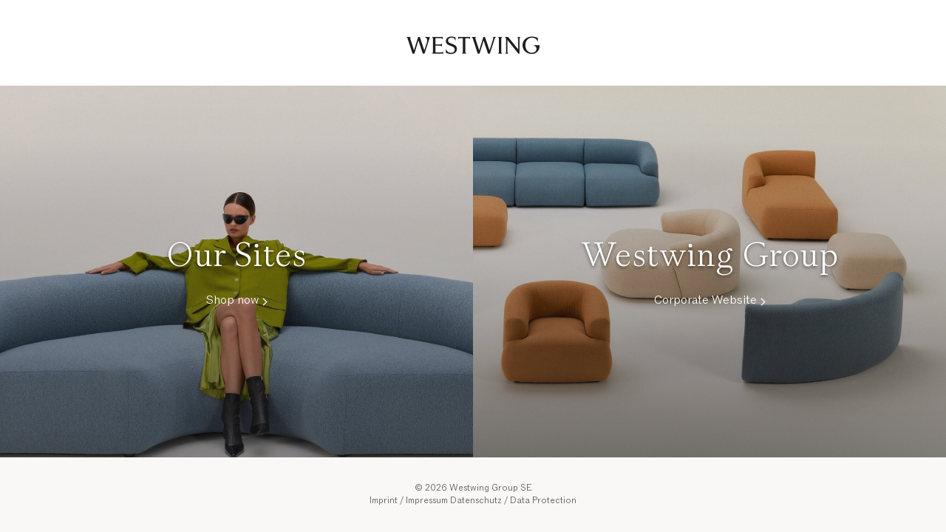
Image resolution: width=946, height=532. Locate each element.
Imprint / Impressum (409, 500)
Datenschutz (476, 500)
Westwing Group (473, 43)
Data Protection (543, 500)
